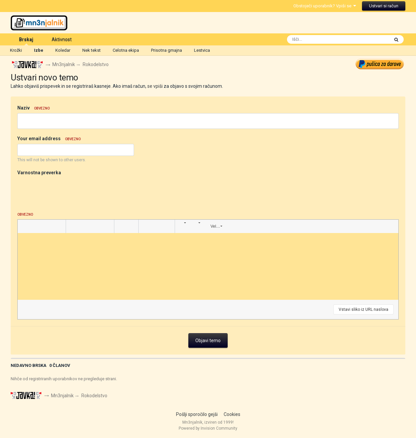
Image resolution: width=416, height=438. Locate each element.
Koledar (62, 50)
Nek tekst (91, 50)
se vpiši (155, 86)
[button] (24, 226)
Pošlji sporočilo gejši (197, 414)
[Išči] (325, 39)
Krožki (16, 50)
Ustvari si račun (383, 5)
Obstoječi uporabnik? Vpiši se (324, 5)
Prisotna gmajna (166, 50)
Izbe (38, 50)
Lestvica (202, 50)
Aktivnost (62, 39)
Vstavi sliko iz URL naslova (363, 309)
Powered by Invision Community (208, 428)
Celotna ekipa (126, 50)
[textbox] (208, 266)
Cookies (232, 414)
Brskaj (26, 41)
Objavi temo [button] (208, 340)
